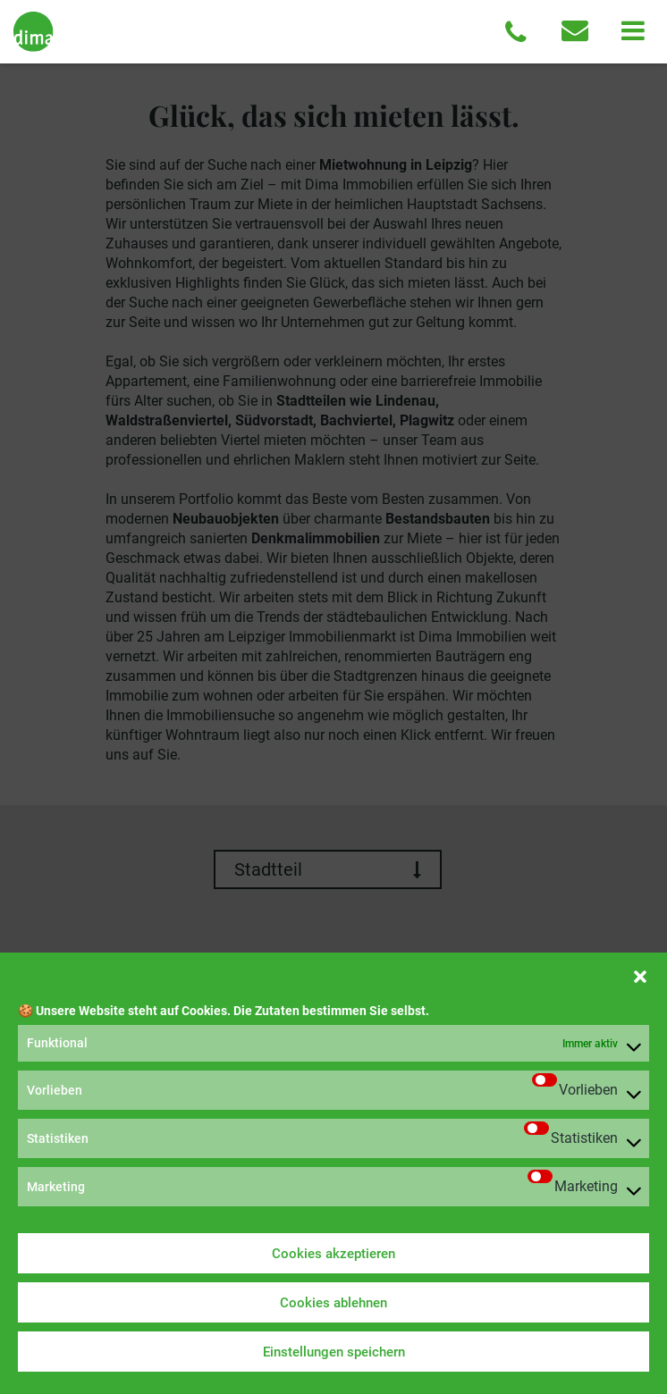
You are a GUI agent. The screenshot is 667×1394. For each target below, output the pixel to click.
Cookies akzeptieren (333, 1254)
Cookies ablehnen (333, 1303)
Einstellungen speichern (334, 1352)
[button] (640, 975)
